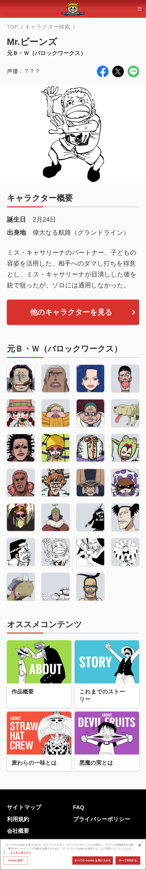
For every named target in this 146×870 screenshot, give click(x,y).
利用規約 (18, 819)
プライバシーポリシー (101, 819)
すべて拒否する (128, 861)
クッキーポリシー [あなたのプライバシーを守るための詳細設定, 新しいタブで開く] (20, 853)
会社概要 (18, 831)
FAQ (78, 807)
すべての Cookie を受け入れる (92, 861)
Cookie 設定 (15, 861)
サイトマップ (24, 807)
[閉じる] (139, 845)
